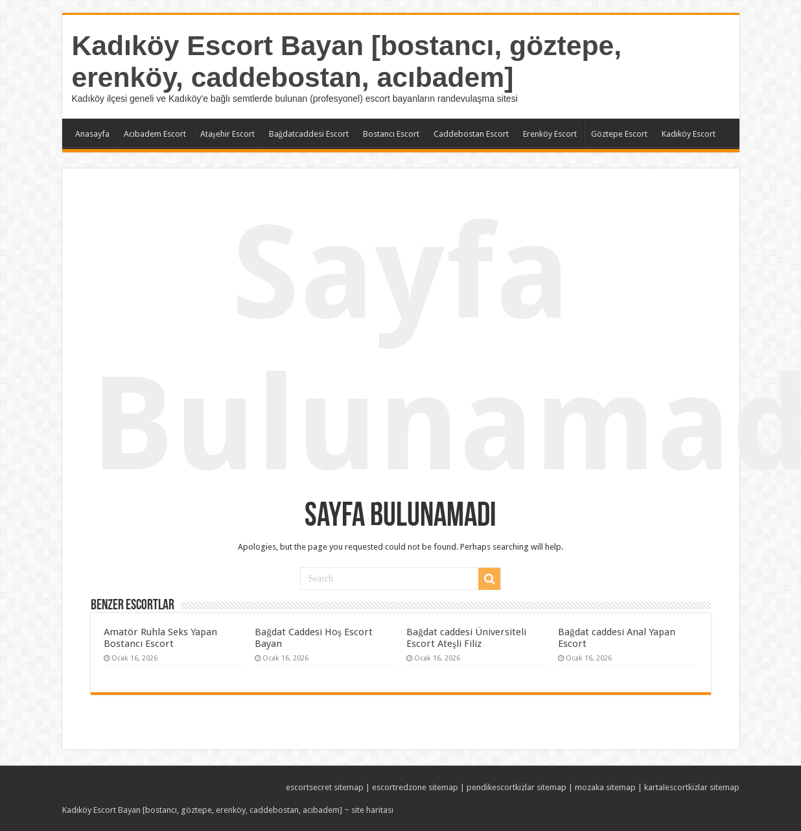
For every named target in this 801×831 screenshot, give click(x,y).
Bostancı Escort (391, 134)
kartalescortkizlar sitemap (691, 787)
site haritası (372, 810)
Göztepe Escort (619, 134)
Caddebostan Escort (471, 134)
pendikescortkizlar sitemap (516, 787)
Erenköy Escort (550, 134)
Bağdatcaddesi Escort (309, 134)
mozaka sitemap (605, 787)
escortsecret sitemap (325, 787)
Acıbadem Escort (155, 134)
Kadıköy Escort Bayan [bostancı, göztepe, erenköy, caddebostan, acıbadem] (347, 61)
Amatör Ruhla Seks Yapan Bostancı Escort (160, 638)
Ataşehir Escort (227, 134)
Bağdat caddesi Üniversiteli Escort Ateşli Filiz (466, 638)
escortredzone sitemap (415, 787)
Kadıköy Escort (688, 134)
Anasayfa (92, 134)
